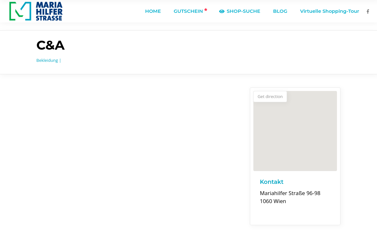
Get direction (270, 96)
